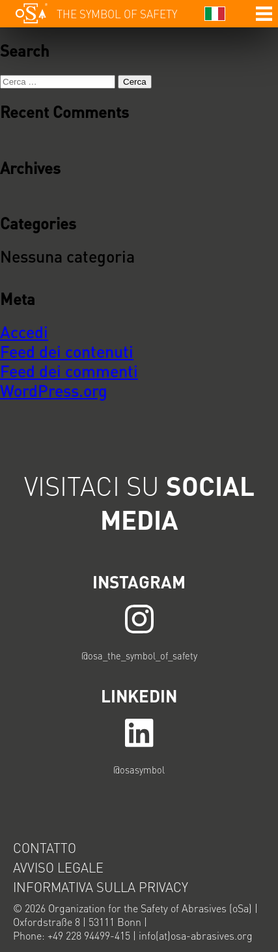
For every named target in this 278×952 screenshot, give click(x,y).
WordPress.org (53, 390)
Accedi (24, 331)
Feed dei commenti (69, 370)
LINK (139, 618)
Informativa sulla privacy (100, 886)
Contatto (44, 847)
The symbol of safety (117, 14)
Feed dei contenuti (66, 351)
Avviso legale (58, 867)
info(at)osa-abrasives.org (196, 935)
